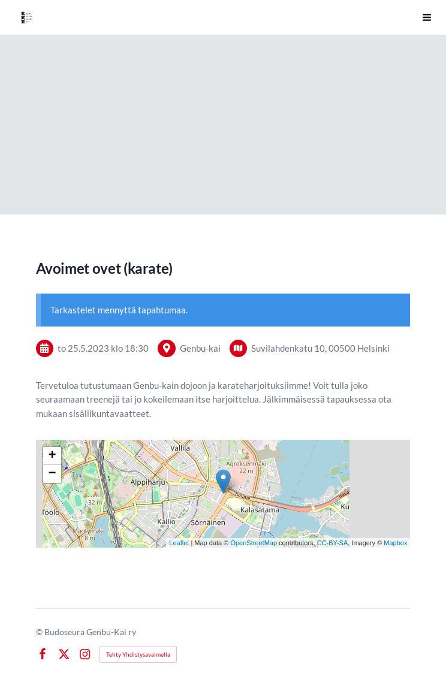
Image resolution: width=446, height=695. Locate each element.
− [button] (52, 474)
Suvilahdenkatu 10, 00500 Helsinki (320, 348)
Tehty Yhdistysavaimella (138, 654)
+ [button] (52, 456)
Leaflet (179, 542)
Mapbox (395, 542)
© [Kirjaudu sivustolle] (40, 632)
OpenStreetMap (253, 542)
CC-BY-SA (332, 542)
